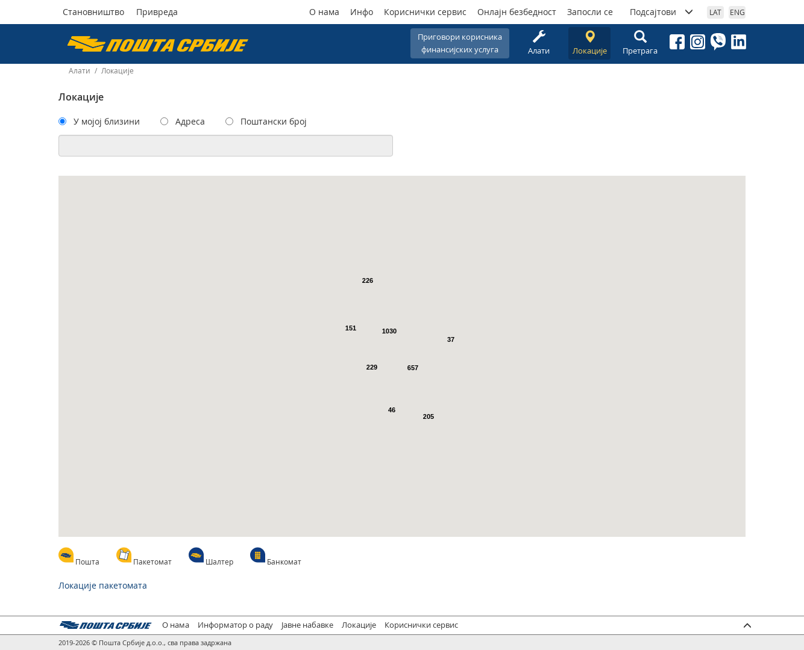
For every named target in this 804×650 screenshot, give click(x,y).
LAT (715, 12)
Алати (538, 43)
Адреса (190, 121)
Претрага (640, 43)
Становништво (93, 11)
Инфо (361, 11)
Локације (589, 43)
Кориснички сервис (425, 11)
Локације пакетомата (102, 585)
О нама (324, 11)
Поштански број (273, 121)
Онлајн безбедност (516, 11)
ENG (737, 12)
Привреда (157, 11)
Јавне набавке (307, 625)
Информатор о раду (235, 625)
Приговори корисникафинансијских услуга (460, 43)
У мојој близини (107, 121)
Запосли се (590, 11)
